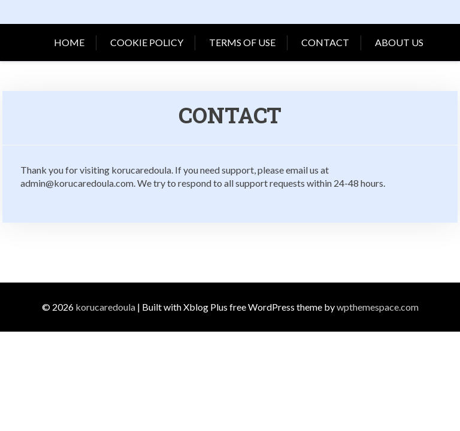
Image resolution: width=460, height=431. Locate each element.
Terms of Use (242, 42)
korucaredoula (105, 306)
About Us (399, 42)
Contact (325, 42)
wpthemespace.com (378, 306)
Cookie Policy (146, 42)
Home (69, 42)
